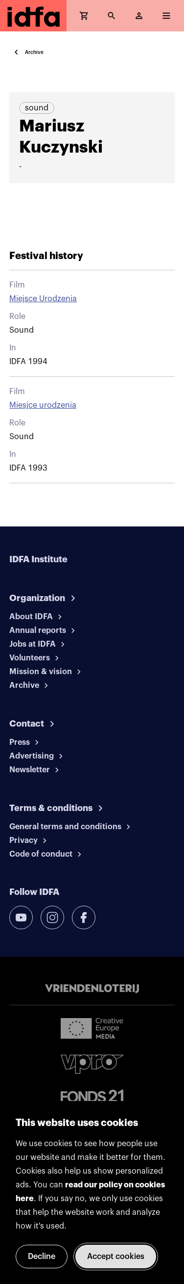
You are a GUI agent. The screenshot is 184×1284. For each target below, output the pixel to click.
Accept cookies (115, 1256)
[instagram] (52, 917)
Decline (41, 1256)
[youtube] (21, 917)
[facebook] (83, 917)
